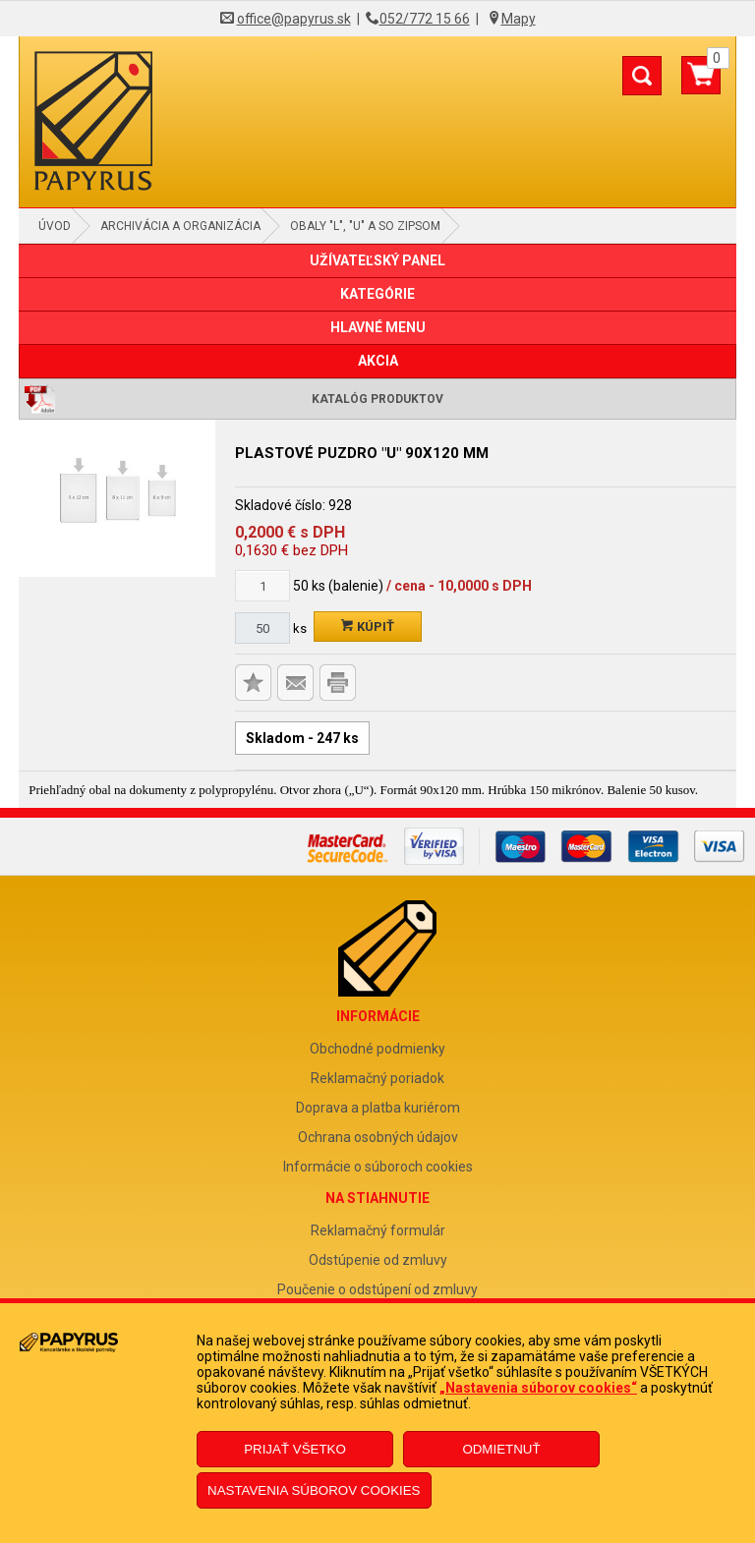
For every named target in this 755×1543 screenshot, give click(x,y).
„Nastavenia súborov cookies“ (538, 1388)
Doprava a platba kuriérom (378, 1107)
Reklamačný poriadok (377, 1078)
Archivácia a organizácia (180, 226)
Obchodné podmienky (377, 1049)
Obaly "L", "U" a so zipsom (365, 226)
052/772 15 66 (424, 19)
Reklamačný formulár (378, 1230)
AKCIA (378, 361)
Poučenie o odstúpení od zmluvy (377, 1289)
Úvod (54, 226)
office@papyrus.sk (294, 19)
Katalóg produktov (377, 399)
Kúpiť (367, 626)
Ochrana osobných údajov (378, 1137)
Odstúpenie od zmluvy (378, 1260)
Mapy (518, 19)
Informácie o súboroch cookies (378, 1166)
